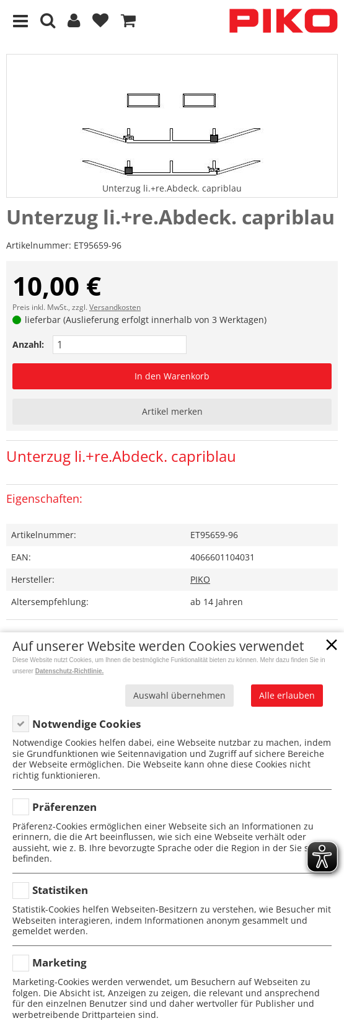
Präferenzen (64, 807)
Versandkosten (115, 307)
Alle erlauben (287, 695)
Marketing (59, 962)
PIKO (200, 579)
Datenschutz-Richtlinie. (69, 671)
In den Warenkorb (172, 376)
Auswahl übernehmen (179, 695)
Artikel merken (172, 411)
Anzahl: (28, 344)
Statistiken (60, 890)
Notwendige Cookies (86, 724)
